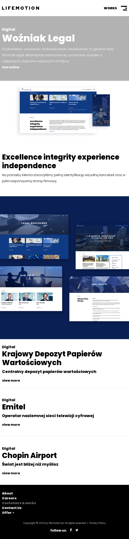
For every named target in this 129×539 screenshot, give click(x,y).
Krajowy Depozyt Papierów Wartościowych (52, 358)
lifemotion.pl (56, 523)
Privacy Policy (97, 523)
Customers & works (19, 503)
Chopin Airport (29, 455)
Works (110, 8)
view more (11, 380)
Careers (9, 498)
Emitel (13, 407)
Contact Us (12, 508)
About (7, 493)
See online (10, 67)
